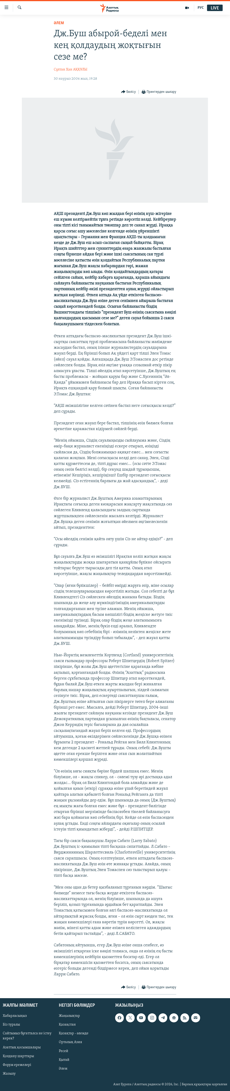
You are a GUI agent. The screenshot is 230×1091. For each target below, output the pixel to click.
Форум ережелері (17, 1065)
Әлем (63, 1068)
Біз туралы (11, 1024)
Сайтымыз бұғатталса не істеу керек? (27, 1036)
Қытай (64, 1060)
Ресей (63, 1051)
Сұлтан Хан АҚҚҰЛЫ (70, 69)
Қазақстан (67, 1024)
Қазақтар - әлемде (73, 1033)
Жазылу (9, 1073)
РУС (201, 8)
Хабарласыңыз (15, 1016)
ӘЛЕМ (59, 23)
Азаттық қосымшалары (22, 1047)
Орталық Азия (70, 1042)
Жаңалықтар (69, 1016)
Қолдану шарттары (18, 1056)
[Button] (128, 92)
